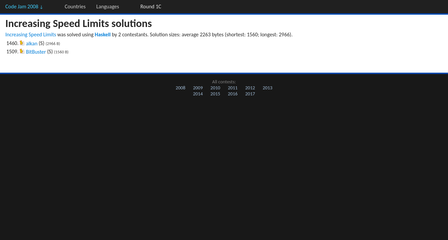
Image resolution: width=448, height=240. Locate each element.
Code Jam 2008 (24, 6)
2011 (233, 88)
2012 (250, 88)
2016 (233, 94)
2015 (215, 94)
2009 (198, 88)
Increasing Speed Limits (30, 34)
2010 (215, 88)
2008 (180, 88)
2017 (250, 94)
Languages (107, 6)
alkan (31, 43)
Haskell (103, 34)
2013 (267, 88)
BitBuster (36, 52)
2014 (198, 94)
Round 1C (150, 6)
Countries (75, 6)
